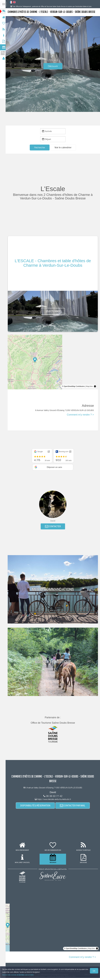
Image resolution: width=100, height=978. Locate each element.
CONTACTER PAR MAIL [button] (73, 805)
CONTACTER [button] (54, 526)
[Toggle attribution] (95, 386)
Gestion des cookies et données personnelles (18, 975)
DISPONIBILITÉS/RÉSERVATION (36, 805)
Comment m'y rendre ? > (80, 414)
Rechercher (40, 147)
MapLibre (89, 386)
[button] (64, 147)
